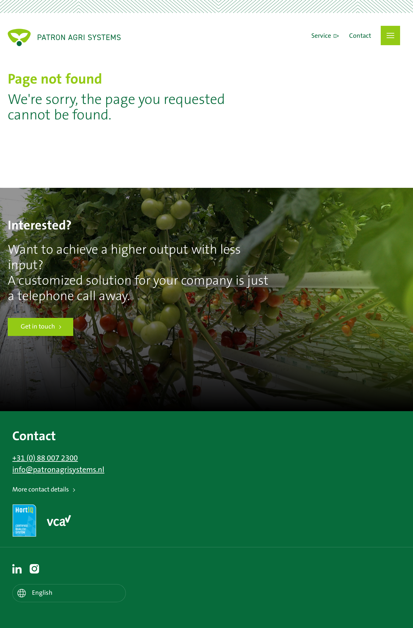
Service (321, 36)
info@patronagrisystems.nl (58, 469)
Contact (360, 36)
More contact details (40, 489)
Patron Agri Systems (64, 37)
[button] (390, 35)
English (42, 593)
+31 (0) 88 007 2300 (45, 458)
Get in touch (38, 326)
